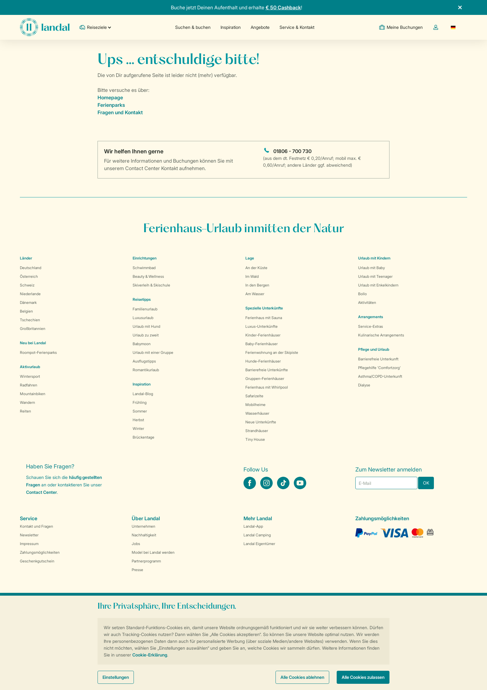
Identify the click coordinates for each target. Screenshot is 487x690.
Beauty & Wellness (148, 276)
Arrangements (370, 316)
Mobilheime (255, 404)
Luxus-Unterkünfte (261, 326)
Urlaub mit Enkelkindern (378, 285)
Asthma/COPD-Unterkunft (380, 376)
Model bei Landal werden (153, 552)
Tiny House (255, 439)
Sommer (140, 411)
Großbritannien (32, 328)
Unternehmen (143, 526)
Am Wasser (254, 293)
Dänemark (28, 302)
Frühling (140, 402)
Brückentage (143, 437)
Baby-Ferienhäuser (261, 343)
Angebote (260, 27)
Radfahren (28, 385)
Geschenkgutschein (37, 561)
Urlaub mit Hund (146, 326)
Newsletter (29, 535)
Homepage (110, 97)
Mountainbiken (32, 393)
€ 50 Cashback (283, 7)
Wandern (27, 402)
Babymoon (142, 343)
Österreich (29, 276)
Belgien (26, 311)
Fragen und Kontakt (120, 112)
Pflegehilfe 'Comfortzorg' (379, 367)
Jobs (136, 543)
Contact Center (41, 492)
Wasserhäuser (257, 413)
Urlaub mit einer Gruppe (153, 352)
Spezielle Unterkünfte (264, 308)
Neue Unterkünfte (260, 422)
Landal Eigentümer (259, 543)
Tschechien (30, 320)
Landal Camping (257, 535)
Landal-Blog (143, 393)
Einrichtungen (145, 258)
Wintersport (30, 376)
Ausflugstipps (144, 361)
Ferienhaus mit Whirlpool (266, 387)
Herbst (138, 419)
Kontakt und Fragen (36, 526)
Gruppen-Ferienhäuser (264, 378)
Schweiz (27, 285)
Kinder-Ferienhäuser (262, 335)
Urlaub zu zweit (146, 335)
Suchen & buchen (193, 27)
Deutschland (30, 267)
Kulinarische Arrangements (381, 335)
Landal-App (253, 526)
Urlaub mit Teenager (375, 276)
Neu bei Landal (33, 342)
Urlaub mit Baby (371, 267)
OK (426, 482)
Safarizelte (254, 396)
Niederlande (30, 293)
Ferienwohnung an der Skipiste (271, 352)
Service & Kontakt (297, 27)
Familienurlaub (145, 309)
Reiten (25, 411)
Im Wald (252, 276)
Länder (26, 258)
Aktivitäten (367, 302)
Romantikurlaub (146, 370)
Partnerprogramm (146, 561)
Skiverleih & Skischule (151, 285)
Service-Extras (370, 326)
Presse (137, 569)
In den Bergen (257, 285)
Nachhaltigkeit (144, 535)
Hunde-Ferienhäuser (263, 361)
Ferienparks (111, 105)
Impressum (29, 543)
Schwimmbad (144, 267)
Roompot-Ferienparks (38, 352)
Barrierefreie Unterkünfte (266, 370)
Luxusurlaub (143, 317)
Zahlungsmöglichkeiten (40, 552)
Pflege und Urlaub (373, 349)
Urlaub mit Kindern (374, 258)
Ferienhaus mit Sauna (263, 317)
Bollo (362, 293)
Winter (138, 428)
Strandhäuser (256, 430)
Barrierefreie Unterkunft (378, 359)
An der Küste (256, 267)
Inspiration (231, 27)
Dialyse (364, 385)
